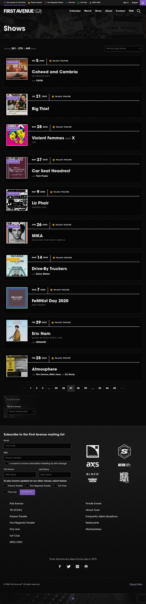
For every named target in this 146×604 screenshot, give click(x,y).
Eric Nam (41, 334)
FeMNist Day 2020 (50, 301)
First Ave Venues (14, 407)
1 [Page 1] (30, 388)
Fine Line (10, 491)
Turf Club (60, 485)
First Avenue (16, 504)
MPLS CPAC (16, 542)
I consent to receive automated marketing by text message (36, 463)
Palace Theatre (13, 485)
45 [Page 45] (114, 388)
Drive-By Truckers (49, 269)
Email (6, 441)
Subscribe (27, 492)
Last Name (44, 469)
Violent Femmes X (53, 138)
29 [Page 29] (85, 388)
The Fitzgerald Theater (38, 485)
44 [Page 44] (107, 388)
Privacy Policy (136, 584)
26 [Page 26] (63, 388)
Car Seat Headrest (51, 171)
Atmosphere (44, 370)
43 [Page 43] (99, 388)
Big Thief (40, 109)
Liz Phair (40, 203)
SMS (6, 453)
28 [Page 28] (78, 388)
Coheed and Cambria (55, 72)
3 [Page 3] (42, 388)
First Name (9, 469)
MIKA (37, 236)
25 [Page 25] (56, 388)
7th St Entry (16, 510)
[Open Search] (138, 11)
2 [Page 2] (36, 388)
